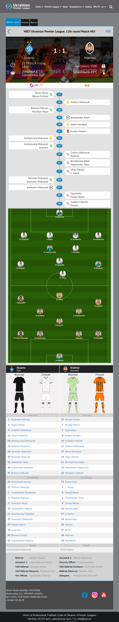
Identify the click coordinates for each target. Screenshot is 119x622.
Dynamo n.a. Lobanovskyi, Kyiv (33, 73)
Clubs (38, 7)
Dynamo (29, 58)
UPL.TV (96, 7)
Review (34, 22)
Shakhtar (90, 58)
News (65, 7)
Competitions (75, 7)
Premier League (52, 7)
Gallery (88, 7)
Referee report (13, 22)
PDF (108, 31)
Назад (9, 31)
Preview (25, 22)
